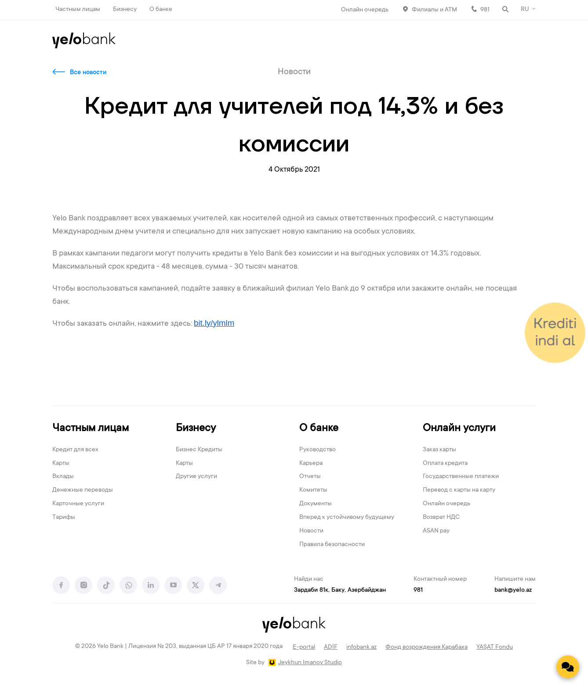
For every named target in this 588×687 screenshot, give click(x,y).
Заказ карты (439, 449)
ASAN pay (436, 531)
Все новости (88, 72)
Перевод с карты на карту (459, 490)
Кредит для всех (75, 449)
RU (525, 9)
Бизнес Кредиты (199, 449)
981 (485, 10)
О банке (160, 9)
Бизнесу (125, 9)
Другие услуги (196, 476)
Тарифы (63, 517)
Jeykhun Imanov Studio (310, 662)
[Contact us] (567, 666)
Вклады (63, 476)
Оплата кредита (445, 463)
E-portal (304, 647)
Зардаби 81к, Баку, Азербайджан (340, 590)
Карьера (311, 463)
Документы (315, 503)
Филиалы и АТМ (434, 10)
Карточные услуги (78, 503)
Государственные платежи (461, 476)
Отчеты (310, 476)
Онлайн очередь (364, 10)
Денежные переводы (82, 490)
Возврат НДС (441, 517)
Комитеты (313, 490)
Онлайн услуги (459, 429)
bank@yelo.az (513, 590)
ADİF (331, 647)
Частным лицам (77, 9)
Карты (60, 463)
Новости (311, 531)
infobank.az (361, 647)
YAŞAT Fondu (494, 647)
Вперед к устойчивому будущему (346, 517)
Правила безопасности (332, 544)
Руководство (317, 449)
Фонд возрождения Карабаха (426, 647)
